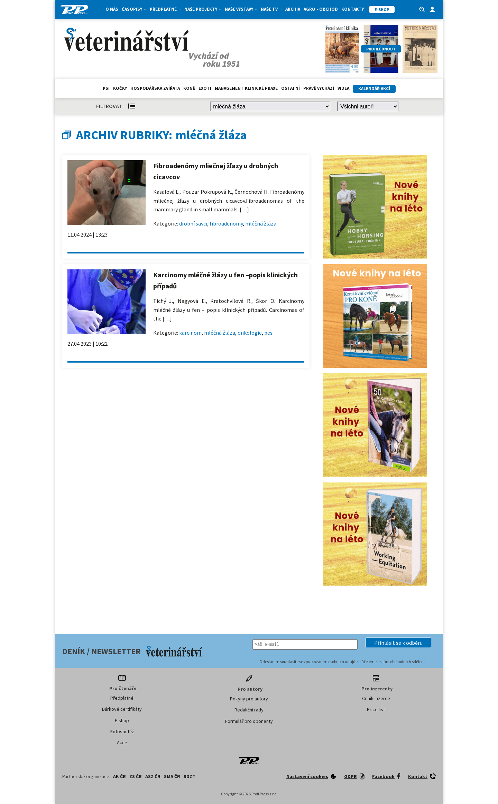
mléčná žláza (260, 223)
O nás (111, 9)
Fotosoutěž (122, 731)
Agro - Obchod (321, 9)
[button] (398, 643)
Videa (343, 88)
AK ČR (119, 776)
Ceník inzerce (376, 698)
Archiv (292, 9)
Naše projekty (202, 9)
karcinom (190, 332)
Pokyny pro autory (249, 699)
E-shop (122, 720)
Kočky (120, 88)
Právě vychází (318, 88)
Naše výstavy (241, 9)
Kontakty (352, 9)
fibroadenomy (226, 223)
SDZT (189, 776)
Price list (376, 709)
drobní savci (193, 223)
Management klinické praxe (246, 88)
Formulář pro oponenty (249, 721)
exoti (205, 88)
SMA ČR (172, 776)
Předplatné (165, 9)
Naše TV (271, 9)
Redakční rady (249, 710)
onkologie (250, 332)
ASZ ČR (152, 776)
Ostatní (290, 88)
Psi (106, 88)
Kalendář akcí (374, 89)
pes (268, 332)
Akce (122, 742)
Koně (189, 88)
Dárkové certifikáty (122, 709)
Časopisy (134, 9)
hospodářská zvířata (155, 88)
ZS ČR (135, 776)
